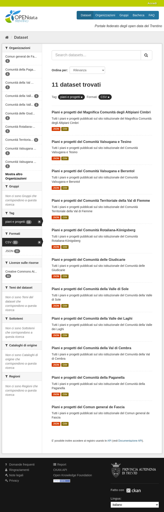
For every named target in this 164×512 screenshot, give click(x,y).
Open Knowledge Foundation (72, 475)
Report (59, 464)
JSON (56, 129)
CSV (65, 129)
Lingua (115, 498)
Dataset (86, 15)
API (109, 440)
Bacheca (138, 15)
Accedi (152, 3)
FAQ (152, 15)
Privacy (12, 480)
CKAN (133, 490)
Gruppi (123, 15)
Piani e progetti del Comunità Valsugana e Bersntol (93, 171)
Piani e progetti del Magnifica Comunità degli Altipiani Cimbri (101, 112)
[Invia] (146, 55)
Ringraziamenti (17, 470)
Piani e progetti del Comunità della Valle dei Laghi (92, 318)
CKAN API (60, 470)
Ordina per (59, 70)
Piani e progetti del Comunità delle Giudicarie (88, 259)
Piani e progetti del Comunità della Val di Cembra (91, 348)
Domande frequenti (20, 464)
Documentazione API (130, 440)
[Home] (7, 37)
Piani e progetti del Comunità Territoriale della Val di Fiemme (101, 200)
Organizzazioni (105, 15)
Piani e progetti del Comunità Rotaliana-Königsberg (93, 230)
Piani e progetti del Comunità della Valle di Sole (90, 289)
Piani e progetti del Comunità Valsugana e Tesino (91, 142)
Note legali (14, 475)
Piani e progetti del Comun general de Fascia (88, 407)
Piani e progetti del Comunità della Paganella (88, 377)
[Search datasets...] (96, 55)
